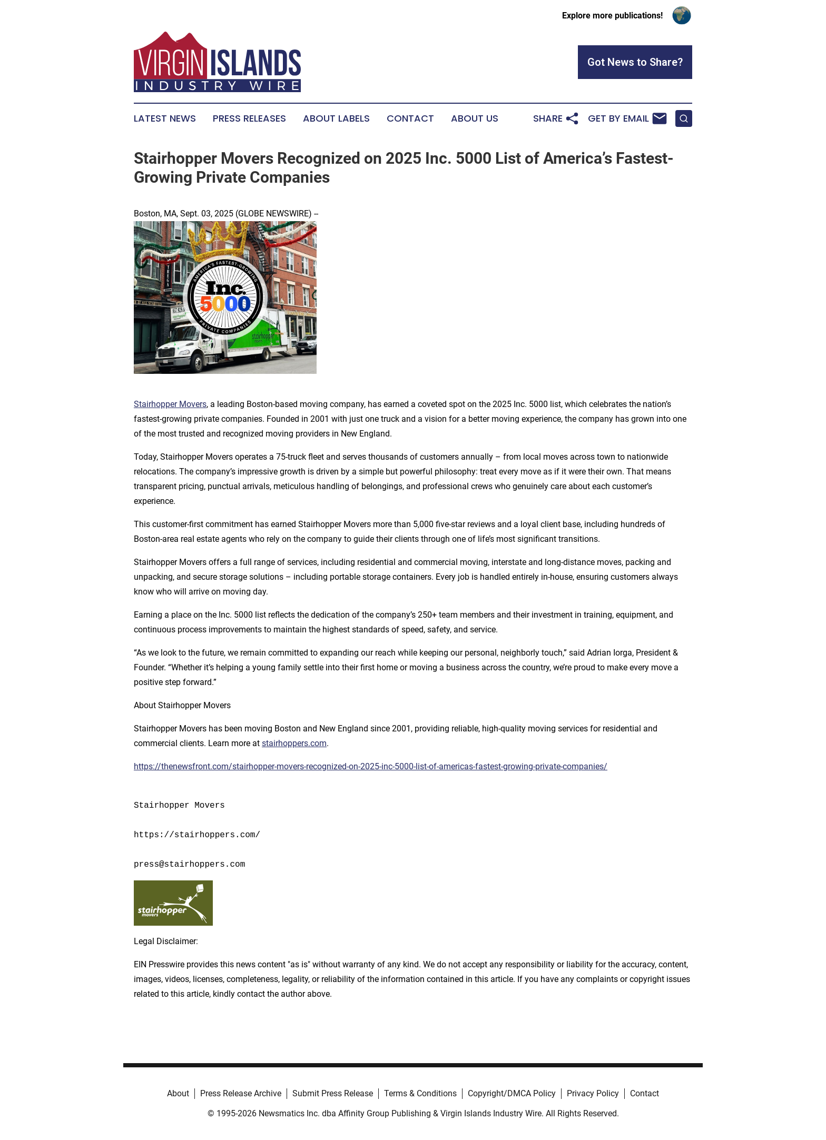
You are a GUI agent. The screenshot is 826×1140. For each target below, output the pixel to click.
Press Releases (249, 118)
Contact (410, 118)
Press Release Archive (240, 1093)
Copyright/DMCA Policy (512, 1093)
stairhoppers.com (294, 743)
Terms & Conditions (420, 1093)
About (178, 1093)
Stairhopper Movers (170, 404)
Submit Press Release (332, 1093)
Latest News (165, 118)
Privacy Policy (593, 1093)
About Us (474, 118)
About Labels (336, 118)
